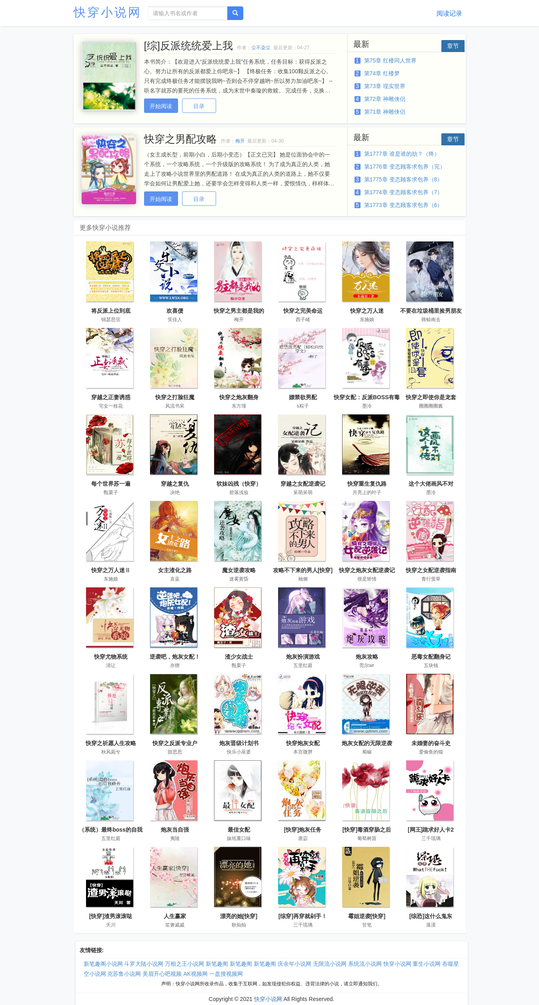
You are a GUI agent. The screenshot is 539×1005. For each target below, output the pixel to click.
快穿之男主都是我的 (239, 311)
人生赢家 (175, 916)
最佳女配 (239, 829)
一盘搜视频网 (226, 974)
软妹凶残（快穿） (238, 483)
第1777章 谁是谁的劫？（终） (402, 154)
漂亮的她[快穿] (238, 916)
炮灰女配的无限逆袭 (367, 743)
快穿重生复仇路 (367, 483)
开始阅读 (161, 106)
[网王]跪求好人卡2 (431, 829)
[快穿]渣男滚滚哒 (110, 916)
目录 (198, 106)
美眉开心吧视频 (162, 974)
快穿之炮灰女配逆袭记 (367, 570)
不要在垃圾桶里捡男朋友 (431, 311)
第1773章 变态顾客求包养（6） (403, 205)
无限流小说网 (330, 964)
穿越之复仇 (175, 483)
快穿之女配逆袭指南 (431, 570)
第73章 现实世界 (384, 86)
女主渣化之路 (175, 570)
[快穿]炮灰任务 (302, 829)
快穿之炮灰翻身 (238, 397)
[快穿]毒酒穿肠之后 (367, 829)
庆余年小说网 (294, 964)
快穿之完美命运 (303, 311)
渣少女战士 (239, 656)
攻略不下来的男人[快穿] (303, 570)
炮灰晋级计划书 (238, 743)
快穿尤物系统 (111, 656)
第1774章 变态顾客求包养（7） (403, 192)
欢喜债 (174, 311)
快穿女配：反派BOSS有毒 (367, 397)
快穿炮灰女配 (303, 743)
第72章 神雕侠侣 (384, 99)
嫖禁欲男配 (303, 397)
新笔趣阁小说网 (103, 964)
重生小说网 (427, 964)
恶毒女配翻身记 (431, 656)
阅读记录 (449, 13)
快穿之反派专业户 (174, 743)
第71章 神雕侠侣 (384, 112)
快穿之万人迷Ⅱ (110, 570)
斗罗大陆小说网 (143, 964)
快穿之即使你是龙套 (431, 397)
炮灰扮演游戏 (303, 656)
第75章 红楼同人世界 (390, 60)
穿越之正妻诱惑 (110, 397)
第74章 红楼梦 (382, 73)
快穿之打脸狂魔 (174, 397)
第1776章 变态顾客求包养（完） (404, 166)
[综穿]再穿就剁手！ (303, 916)
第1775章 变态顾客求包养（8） (403, 179)
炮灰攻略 (367, 656)
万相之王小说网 (184, 964)
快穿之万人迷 (367, 311)
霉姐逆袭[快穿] (366, 916)
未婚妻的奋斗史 (431, 743)
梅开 (240, 141)
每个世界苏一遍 (110, 483)
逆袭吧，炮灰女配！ (175, 656)
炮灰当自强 (175, 829)
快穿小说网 (108, 12)
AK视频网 (195, 974)
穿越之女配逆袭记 (303, 483)
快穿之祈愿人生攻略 (111, 743)
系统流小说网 (365, 964)
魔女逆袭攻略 (239, 570)
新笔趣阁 (217, 964)
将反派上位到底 (110, 311)
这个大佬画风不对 (431, 483)
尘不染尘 (261, 47)
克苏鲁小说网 (124, 974)
